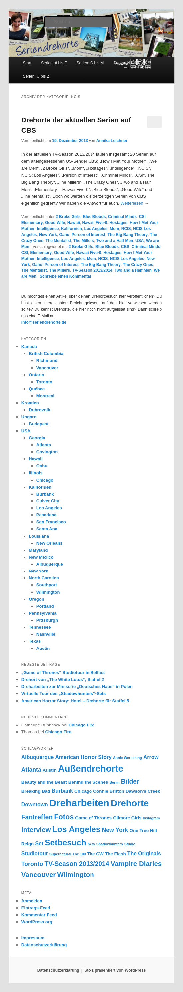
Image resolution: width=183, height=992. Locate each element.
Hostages (118, 222)
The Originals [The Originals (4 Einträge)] (144, 853)
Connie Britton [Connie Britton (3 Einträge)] (108, 791)
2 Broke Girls (68, 216)
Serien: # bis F (54, 63)
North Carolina (44, 577)
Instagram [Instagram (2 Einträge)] (151, 818)
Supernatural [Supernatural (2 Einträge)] (60, 854)
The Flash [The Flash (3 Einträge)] (115, 853)
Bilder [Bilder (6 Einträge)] (130, 781)
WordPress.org (36, 921)
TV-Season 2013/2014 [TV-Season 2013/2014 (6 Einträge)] (76, 863)
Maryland (38, 550)
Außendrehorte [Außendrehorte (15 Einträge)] (90, 768)
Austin (43, 648)
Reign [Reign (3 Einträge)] (27, 843)
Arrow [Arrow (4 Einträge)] (151, 757)
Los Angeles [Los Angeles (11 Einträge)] (76, 829)
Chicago (44, 480)
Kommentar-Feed (39, 914)
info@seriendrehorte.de (43, 322)
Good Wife (55, 222)
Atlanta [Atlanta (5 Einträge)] (31, 769)
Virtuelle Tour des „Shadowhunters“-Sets (63, 693)
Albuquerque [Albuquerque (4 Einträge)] (37, 757)
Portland (45, 606)
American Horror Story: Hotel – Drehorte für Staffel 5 (75, 700)
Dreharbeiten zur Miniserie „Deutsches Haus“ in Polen (77, 686)
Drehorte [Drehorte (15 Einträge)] (130, 803)
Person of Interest (88, 234)
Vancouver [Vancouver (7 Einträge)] (38, 874)
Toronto (44, 381)
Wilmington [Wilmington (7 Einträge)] (75, 874)
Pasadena (46, 514)
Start (27, 63)
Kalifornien (71, 228)
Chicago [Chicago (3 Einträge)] (83, 791)
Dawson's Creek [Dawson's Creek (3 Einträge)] (143, 791)
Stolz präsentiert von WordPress (115, 970)
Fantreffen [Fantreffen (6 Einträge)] (37, 817)
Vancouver (47, 367)
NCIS (126, 228)
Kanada (29, 346)
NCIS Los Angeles (127, 258)
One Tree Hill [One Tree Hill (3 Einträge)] (143, 830)
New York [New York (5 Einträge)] (115, 830)
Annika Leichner (111, 140)
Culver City (47, 500)
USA (139, 240)
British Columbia (46, 353)
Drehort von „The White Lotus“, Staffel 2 (62, 679)
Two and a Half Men (114, 240)
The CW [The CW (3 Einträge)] (95, 853)
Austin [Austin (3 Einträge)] (50, 770)
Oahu (64, 234)
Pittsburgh (47, 620)
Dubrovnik (39, 409)
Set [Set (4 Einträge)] (39, 843)
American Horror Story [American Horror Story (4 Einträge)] (83, 757)
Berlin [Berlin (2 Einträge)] (114, 782)
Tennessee (40, 627)
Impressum (32, 937)
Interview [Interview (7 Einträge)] (36, 829)
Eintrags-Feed (35, 907)
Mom (114, 228)
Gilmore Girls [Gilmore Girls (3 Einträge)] (127, 817)
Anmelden (31, 900)
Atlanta (43, 444)
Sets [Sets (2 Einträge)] (91, 844)
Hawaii (73, 222)
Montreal (45, 395)
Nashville (45, 634)
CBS (125, 246)
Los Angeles (96, 228)
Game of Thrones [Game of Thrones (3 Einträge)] (93, 817)
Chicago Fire (82, 725)
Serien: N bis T (126, 63)
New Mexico (41, 557)
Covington (47, 451)
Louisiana (39, 536)
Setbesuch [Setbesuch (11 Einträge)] (65, 842)
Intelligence (48, 228)
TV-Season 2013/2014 (92, 270)
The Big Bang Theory (128, 234)
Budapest (38, 423)
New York (48, 234)
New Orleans (49, 543)
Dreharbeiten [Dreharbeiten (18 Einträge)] (79, 803)
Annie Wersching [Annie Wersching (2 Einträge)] (127, 758)
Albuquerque (49, 564)
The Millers (83, 240)
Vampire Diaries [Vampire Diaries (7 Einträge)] (136, 863)
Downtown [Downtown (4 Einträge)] (34, 804)
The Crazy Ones (138, 264)
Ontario (36, 374)
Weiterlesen (134, 203)
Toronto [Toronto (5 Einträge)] (32, 864)
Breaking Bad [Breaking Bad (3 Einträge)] (35, 791)
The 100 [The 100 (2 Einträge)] (79, 854)
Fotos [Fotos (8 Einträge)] (64, 817)
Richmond (47, 360)
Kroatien (30, 402)
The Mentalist (58, 240)
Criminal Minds (122, 216)
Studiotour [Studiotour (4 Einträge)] (34, 853)
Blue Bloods (94, 216)
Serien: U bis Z (36, 76)
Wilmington (48, 592)
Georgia (37, 437)
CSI (142, 216)
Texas (35, 641)
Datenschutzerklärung (44, 944)
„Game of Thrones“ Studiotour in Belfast (63, 672)
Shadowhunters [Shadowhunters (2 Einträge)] (109, 844)
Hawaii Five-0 (94, 222)
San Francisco (51, 521)
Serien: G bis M (90, 63)
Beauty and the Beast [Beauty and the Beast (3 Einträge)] (44, 782)
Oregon (36, 599)
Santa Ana (46, 528)
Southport (46, 584)
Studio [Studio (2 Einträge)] (129, 844)
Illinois (35, 472)
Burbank (45, 494)
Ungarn (29, 416)
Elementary (32, 222)
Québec (37, 388)
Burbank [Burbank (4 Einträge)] (62, 791)
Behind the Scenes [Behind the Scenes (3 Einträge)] (88, 782)
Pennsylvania (42, 613)
